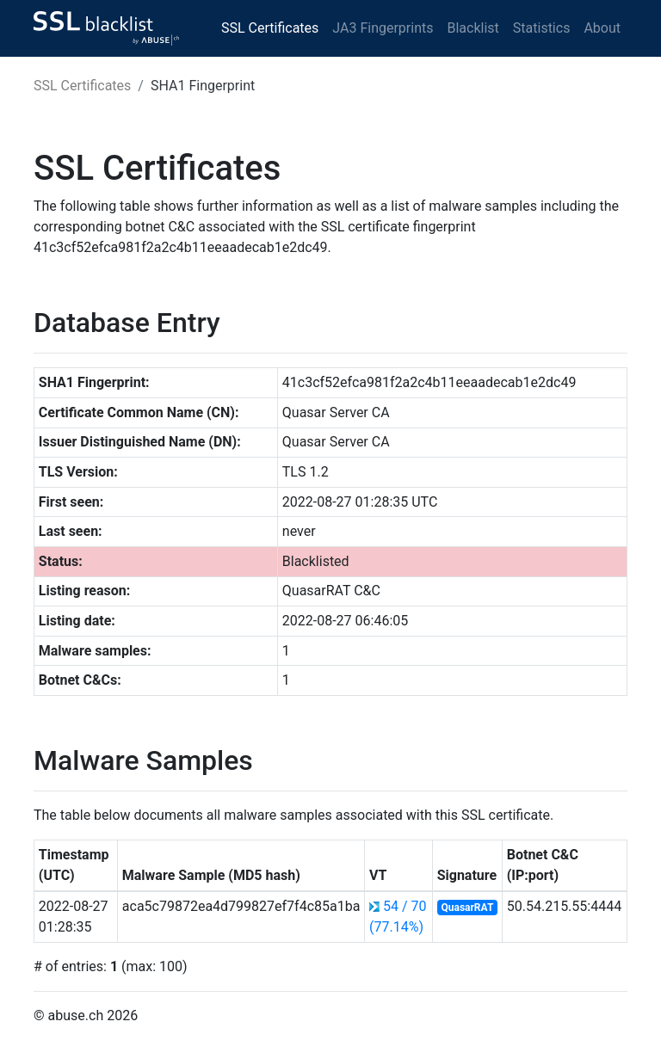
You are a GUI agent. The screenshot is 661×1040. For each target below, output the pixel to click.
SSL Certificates (269, 28)
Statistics (542, 28)
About (602, 28)
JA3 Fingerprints (382, 28)
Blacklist (472, 28)
